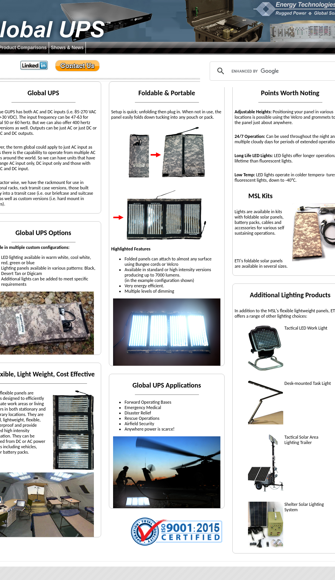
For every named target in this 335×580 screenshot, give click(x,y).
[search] (276, 71)
